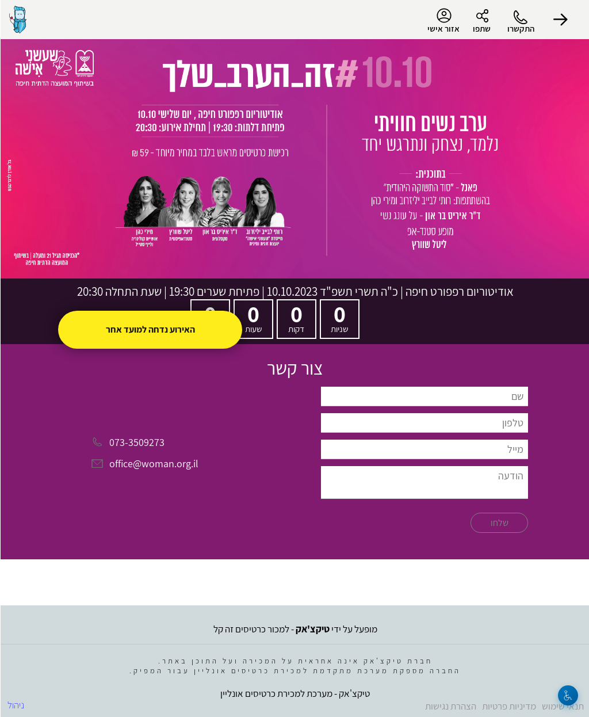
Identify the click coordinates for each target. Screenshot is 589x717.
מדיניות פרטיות (508, 706)
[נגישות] (567, 695)
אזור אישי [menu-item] (443, 20)
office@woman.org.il (153, 464)
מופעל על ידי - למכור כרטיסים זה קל (295, 629)
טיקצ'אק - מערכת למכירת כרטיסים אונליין (294, 693)
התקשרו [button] (520, 28)
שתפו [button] (481, 28)
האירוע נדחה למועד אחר (149, 329)
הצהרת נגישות (450, 706)
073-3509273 (136, 442)
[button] (560, 19)
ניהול (15, 705)
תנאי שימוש (562, 706)
